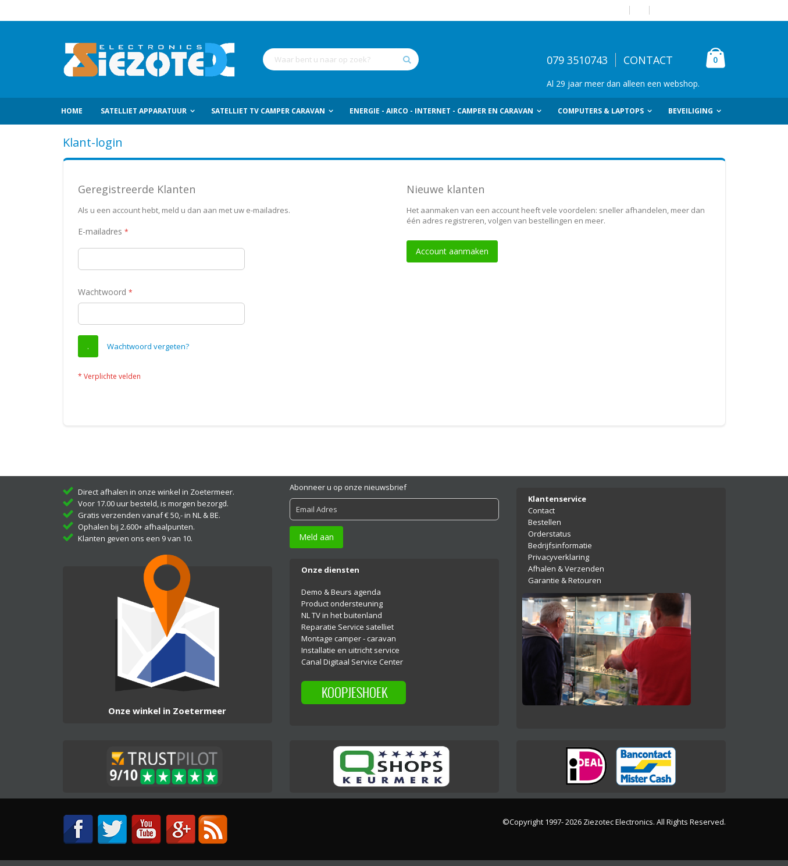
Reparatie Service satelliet (347, 627)
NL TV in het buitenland (341, 615)
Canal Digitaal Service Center (352, 661)
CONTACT (648, 60)
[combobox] (340, 59)
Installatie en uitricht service (350, 650)
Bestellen (544, 522)
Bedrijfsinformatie (560, 545)
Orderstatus (549, 533)
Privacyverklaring (558, 557)
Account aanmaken (692, 10)
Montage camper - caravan (348, 638)
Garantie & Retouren (564, 580)
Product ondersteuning (342, 603)
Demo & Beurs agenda (341, 592)
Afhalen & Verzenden (566, 568)
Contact (541, 510)
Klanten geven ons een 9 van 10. (135, 538)
